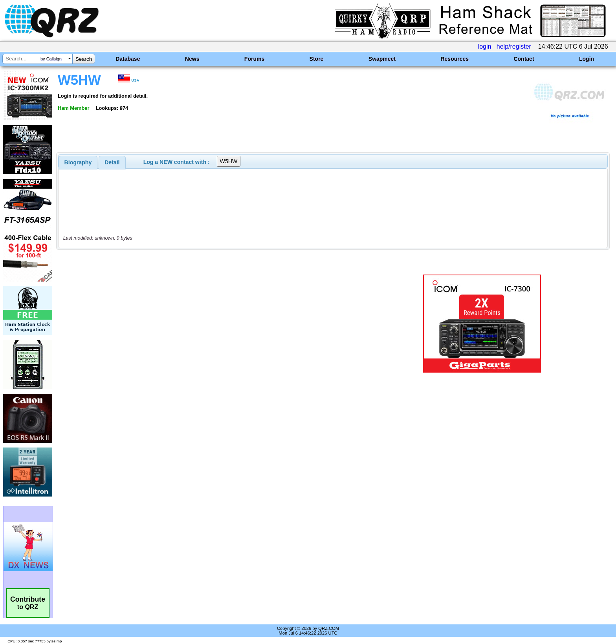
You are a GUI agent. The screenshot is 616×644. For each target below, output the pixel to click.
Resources (454, 59)
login (484, 46)
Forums (254, 59)
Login (586, 59)
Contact (523, 59)
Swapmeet (382, 59)
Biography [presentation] (78, 162)
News (192, 59)
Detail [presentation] (111, 162)
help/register (514, 46)
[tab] (78, 162)
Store (317, 59)
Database (128, 59)
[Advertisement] (212, 323)
